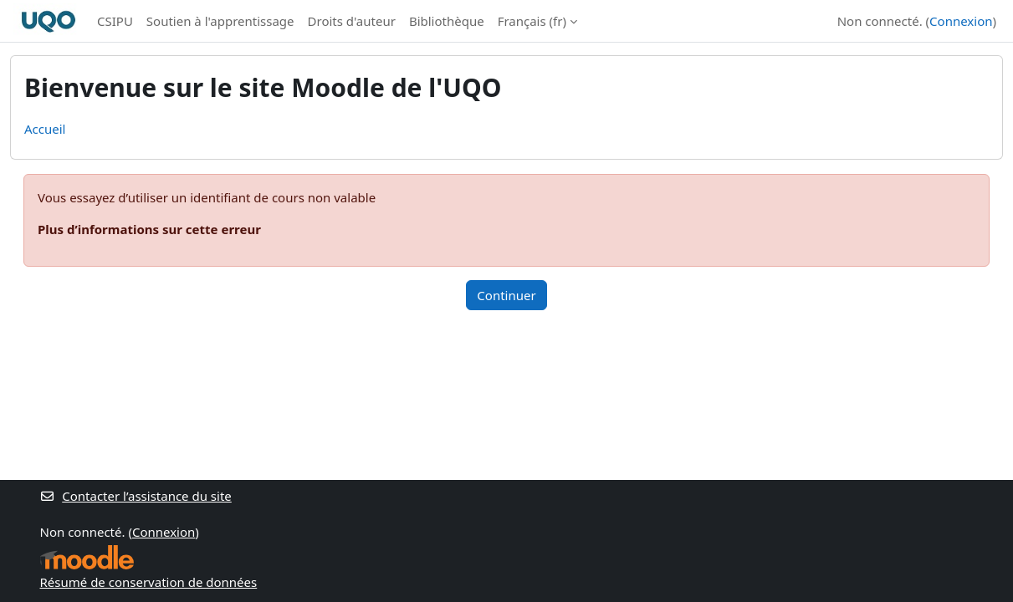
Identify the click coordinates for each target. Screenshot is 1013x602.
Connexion (960, 21)
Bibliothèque (446, 21)
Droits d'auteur (352, 21)
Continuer (506, 295)
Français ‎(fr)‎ (532, 21)
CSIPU (115, 21)
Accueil (44, 128)
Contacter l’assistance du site (136, 495)
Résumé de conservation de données (149, 582)
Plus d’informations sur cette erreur (149, 229)
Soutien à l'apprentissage (220, 21)
